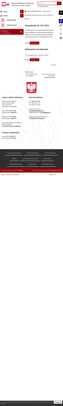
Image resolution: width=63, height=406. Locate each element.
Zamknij (58, 402)
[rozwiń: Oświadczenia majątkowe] (22, 216)
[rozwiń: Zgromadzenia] (22, 198)
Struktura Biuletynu (50, 382)
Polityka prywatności (47, 393)
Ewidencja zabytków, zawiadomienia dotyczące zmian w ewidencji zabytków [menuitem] (10, 253)
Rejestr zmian (47, 388)
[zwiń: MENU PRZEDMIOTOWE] (22, 22)
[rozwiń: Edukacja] (22, 179)
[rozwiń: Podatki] (22, 101)
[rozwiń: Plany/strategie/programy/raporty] (22, 170)
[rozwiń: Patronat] (22, 188)
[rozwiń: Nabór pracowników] (22, 157)
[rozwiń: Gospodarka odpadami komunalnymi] (22, 134)
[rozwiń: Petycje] (22, 202)
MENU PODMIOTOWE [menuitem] (8, 15)
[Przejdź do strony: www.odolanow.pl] (61, 25)
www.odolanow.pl (45, 342)
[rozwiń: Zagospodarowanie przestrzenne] (22, 123)
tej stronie (37, 402)
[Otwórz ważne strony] (61, 29)
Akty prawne (46, 11)
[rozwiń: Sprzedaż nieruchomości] (22, 166)
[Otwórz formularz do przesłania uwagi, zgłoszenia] (61, 34)
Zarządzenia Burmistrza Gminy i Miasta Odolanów (38, 15)
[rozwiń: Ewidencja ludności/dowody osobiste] (22, 146)
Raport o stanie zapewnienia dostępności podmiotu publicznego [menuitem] (9, 240)
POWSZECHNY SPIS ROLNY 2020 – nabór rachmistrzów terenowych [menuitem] (9, 273)
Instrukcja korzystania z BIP (30, 388)
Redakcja (14, 388)
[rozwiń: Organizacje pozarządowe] (22, 175)
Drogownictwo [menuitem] (5, 268)
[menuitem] (12, 26)
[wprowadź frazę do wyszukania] (47, 3)
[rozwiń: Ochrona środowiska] (22, 130)
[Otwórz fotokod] (61, 38)
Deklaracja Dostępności (16, 393)
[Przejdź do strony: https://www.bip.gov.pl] (61, 17)
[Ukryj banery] (22, 291)
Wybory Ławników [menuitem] (6, 287)
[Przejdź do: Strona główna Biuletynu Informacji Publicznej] (25, 11)
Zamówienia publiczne (33, 382)
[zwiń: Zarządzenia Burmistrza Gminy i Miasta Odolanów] (22, 38)
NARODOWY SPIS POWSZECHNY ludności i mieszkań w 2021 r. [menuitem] (9, 281)
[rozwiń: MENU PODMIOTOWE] (22, 15)
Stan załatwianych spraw (14, 382)
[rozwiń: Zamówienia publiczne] (22, 110)
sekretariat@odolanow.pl (36, 340)
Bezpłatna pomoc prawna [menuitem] (9, 264)
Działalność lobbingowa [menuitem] (8, 19)
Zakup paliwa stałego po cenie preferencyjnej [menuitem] (10, 246)
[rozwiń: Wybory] (22, 211)
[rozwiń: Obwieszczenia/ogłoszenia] (22, 161)
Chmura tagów (32, 393)
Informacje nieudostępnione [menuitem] (10, 234)
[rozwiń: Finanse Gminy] (22, 96)
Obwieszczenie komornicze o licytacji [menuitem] (10, 260)
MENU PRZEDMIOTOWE (34, 11)
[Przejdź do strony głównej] (18, 4)
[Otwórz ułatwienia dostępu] (61, 13)
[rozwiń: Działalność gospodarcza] (22, 141)
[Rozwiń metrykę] (34, 43)
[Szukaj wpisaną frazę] (59, 3)
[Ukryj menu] (22, 11)
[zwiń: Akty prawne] (22, 26)
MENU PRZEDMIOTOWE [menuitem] (8, 22)
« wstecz (53, 65)
